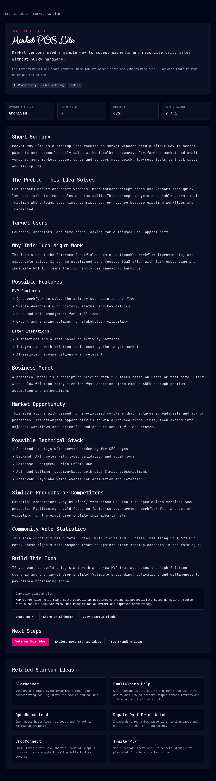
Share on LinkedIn (58, 617)
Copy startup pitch (99, 617)
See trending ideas (127, 642)
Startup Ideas (16, 14)
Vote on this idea (30, 641)
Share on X (24, 617)
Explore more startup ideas (78, 642)
